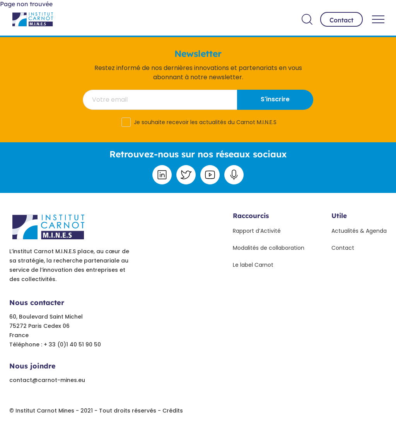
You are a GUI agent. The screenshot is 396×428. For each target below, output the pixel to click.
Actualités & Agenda (359, 231)
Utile (339, 215)
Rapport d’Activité (257, 231)
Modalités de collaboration (268, 248)
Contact (341, 20)
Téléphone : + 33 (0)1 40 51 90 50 (55, 344)
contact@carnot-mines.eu (47, 380)
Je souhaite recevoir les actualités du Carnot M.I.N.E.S (205, 122)
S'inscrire (275, 99)
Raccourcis (251, 215)
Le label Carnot (253, 265)
